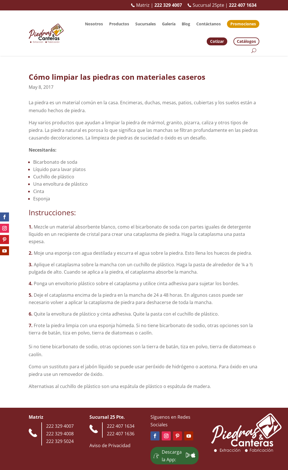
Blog (186, 23)
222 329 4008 (60, 434)
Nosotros (94, 23)
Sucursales (145, 23)
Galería (169, 23)
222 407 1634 (120, 426)
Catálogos (246, 41)
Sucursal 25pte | (222, 5)
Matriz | (156, 5)
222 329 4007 (60, 426)
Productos (119, 23)
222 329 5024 (60, 441)
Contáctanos (208, 23)
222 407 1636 (120, 434)
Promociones (243, 23)
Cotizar (217, 41)
